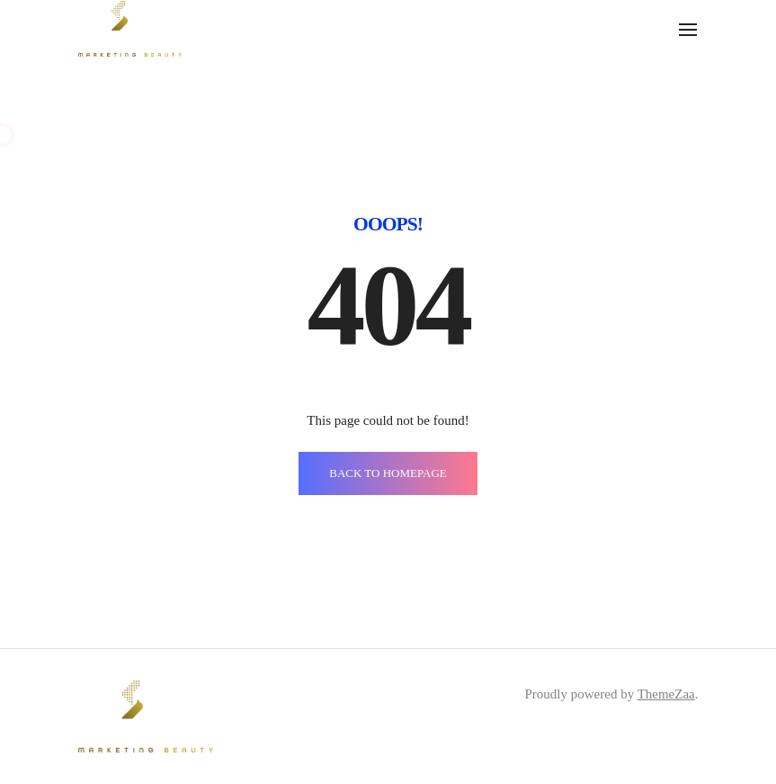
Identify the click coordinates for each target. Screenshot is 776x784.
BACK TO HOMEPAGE (388, 473)
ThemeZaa (666, 694)
